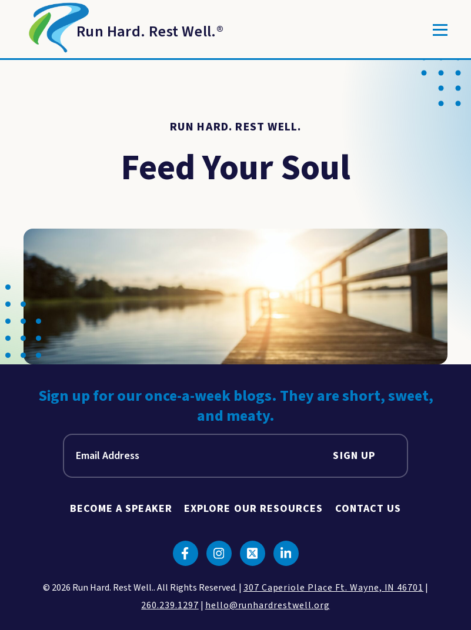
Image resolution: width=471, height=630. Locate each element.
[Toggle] (440, 30)
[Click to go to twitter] (252, 553)
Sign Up (354, 456)
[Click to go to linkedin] (286, 553)
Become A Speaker (121, 508)
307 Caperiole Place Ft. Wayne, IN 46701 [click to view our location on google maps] (333, 587)
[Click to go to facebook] (185, 553)
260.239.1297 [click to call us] (170, 605)
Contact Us (368, 508)
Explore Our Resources (253, 508)
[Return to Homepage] (123, 30)
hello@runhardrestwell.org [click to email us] (267, 605)
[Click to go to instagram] (219, 553)
